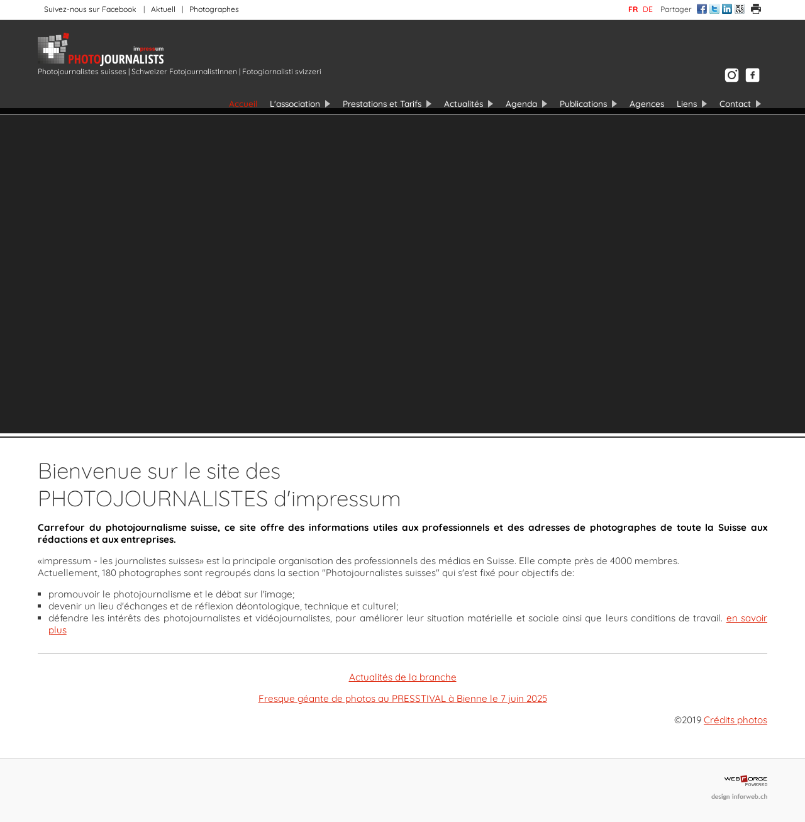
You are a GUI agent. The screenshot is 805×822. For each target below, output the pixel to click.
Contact (735, 103)
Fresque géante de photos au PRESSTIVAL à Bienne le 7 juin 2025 (402, 698)
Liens (687, 103)
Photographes (214, 9)
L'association (295, 103)
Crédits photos (735, 720)
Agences (647, 103)
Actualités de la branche (403, 677)
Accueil (243, 103)
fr (633, 9)
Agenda (521, 103)
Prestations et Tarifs (382, 103)
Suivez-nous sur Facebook (90, 9)
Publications (583, 103)
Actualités (463, 103)
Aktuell (163, 9)
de (648, 9)
